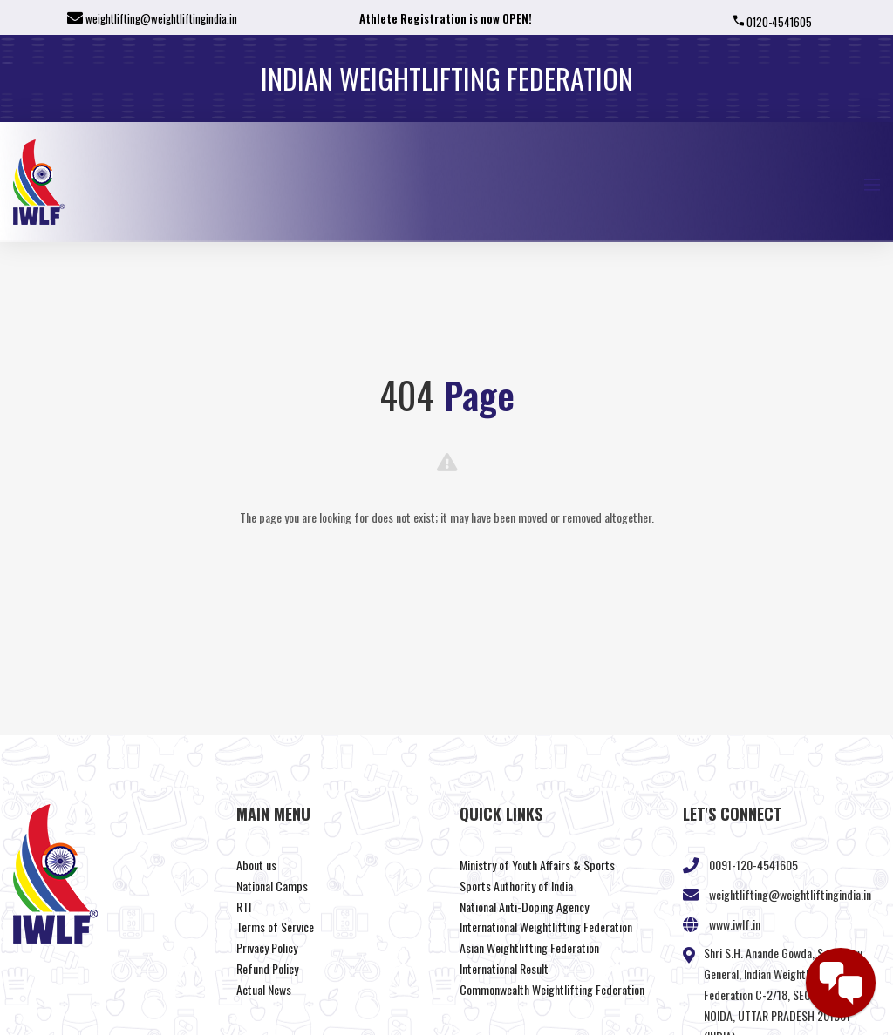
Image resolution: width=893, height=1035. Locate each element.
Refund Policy (267, 968)
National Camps (272, 885)
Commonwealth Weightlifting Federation (552, 989)
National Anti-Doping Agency (524, 906)
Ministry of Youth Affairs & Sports (537, 865)
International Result (504, 968)
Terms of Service (275, 926)
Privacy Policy (266, 947)
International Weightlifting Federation (546, 926)
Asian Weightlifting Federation (529, 947)
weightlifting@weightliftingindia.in (161, 18)
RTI (243, 906)
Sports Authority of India (516, 885)
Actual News (263, 989)
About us (256, 865)
